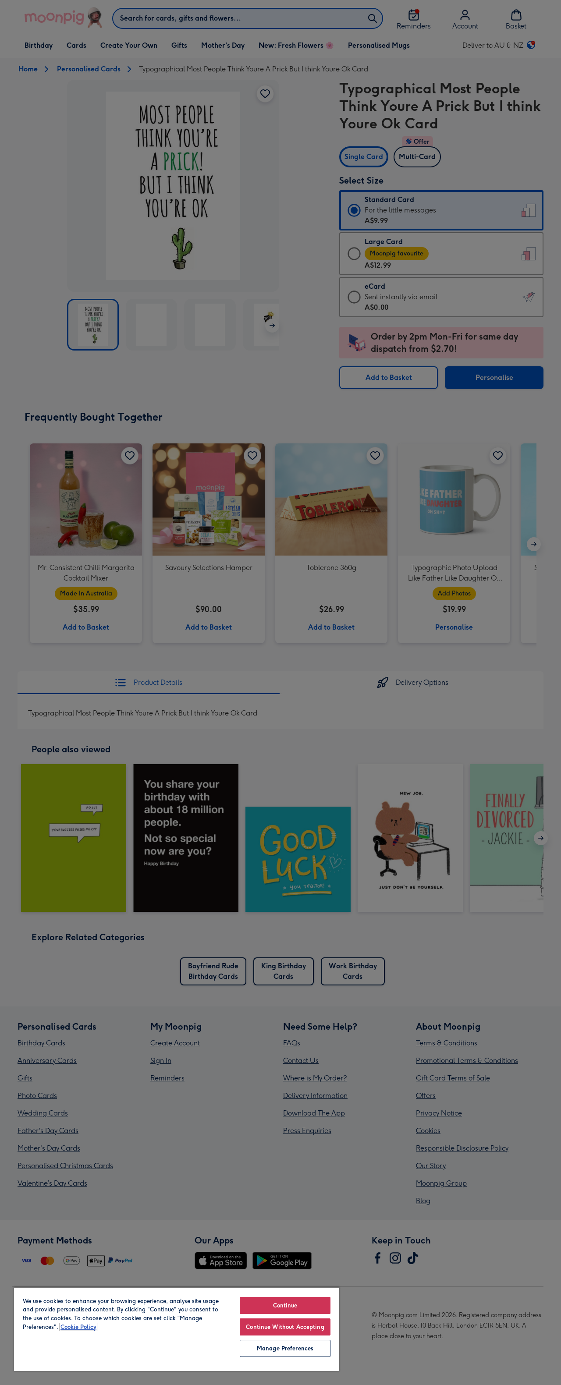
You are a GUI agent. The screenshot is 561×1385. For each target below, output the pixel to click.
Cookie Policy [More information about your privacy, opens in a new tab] (78, 1327)
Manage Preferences (285, 1348)
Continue (285, 1305)
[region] (176, 1329)
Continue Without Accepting (285, 1327)
